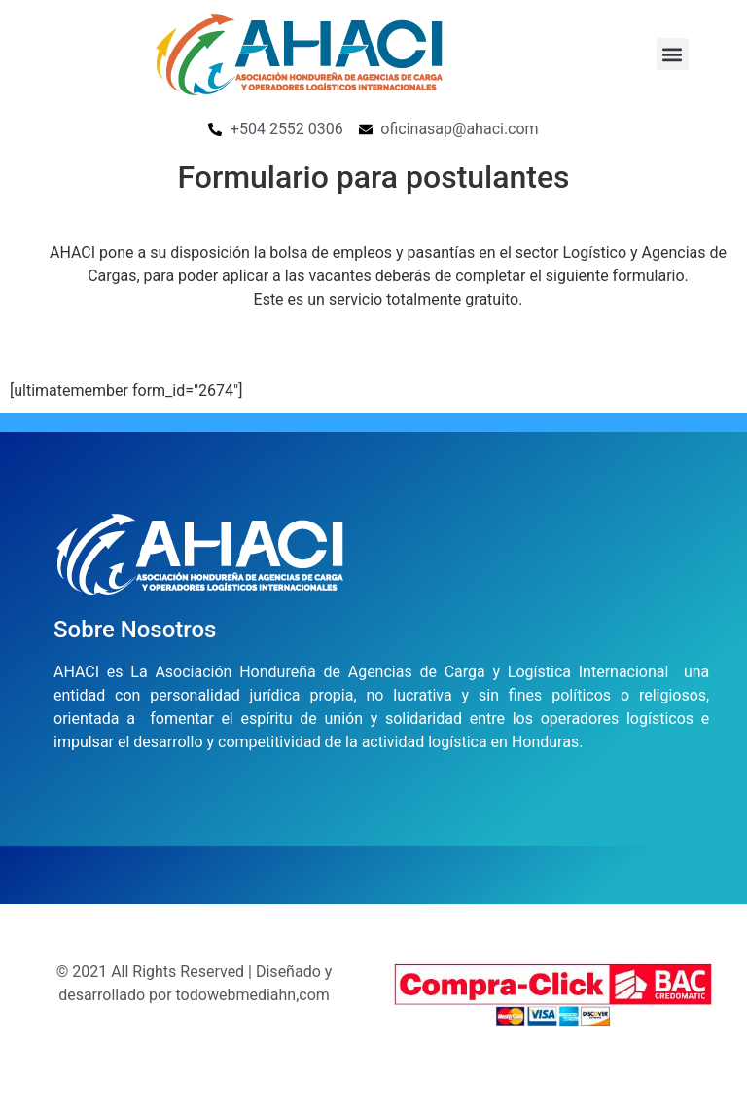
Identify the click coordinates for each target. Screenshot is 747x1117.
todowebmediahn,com (253, 995)
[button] (673, 54)
